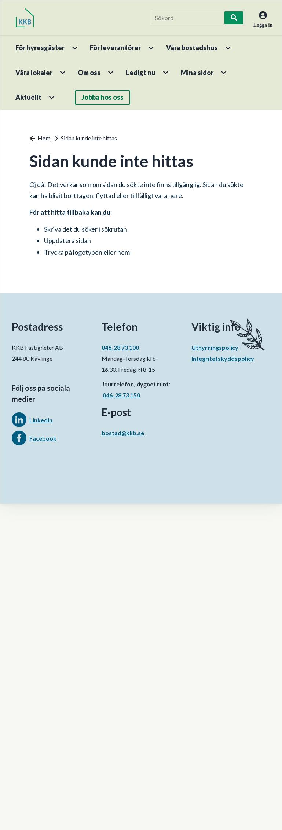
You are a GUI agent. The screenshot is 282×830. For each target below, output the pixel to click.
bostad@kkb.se (123, 432)
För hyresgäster (40, 48)
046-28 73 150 (121, 395)
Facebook (42, 438)
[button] (75, 48)
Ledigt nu (140, 73)
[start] (25, 18)
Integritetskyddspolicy (222, 358)
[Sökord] (187, 17)
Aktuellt (28, 97)
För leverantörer (115, 48)
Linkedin (40, 419)
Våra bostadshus (192, 48)
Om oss (89, 73)
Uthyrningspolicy (214, 347)
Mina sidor (197, 73)
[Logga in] (260, 24)
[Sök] (233, 17)
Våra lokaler (33, 73)
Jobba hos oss (102, 97)
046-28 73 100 (120, 347)
